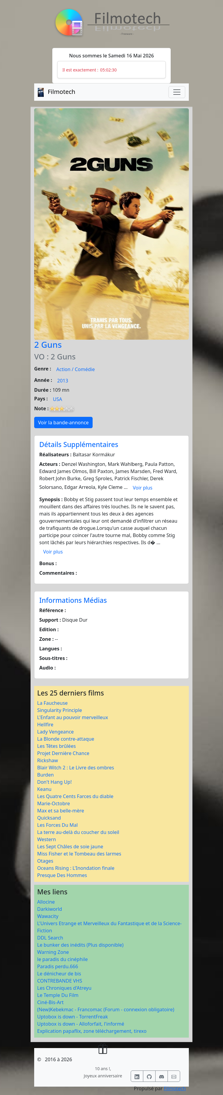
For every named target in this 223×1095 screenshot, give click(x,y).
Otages (45, 861)
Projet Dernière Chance (63, 753)
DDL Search (50, 937)
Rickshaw (47, 760)
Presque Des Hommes (62, 875)
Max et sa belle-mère (60, 810)
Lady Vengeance (55, 731)
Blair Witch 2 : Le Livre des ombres (75, 767)
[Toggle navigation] (176, 92)
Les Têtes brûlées (56, 746)
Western (46, 839)
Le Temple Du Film (58, 995)
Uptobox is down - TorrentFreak (72, 1016)
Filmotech (175, 1088)
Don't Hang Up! (54, 782)
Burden (45, 774)
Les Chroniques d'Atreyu (64, 988)
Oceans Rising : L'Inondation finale (75, 868)
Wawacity (47, 916)
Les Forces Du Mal (57, 825)
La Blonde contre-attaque (65, 739)
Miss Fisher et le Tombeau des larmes (79, 853)
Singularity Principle (59, 710)
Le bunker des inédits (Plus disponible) (80, 945)
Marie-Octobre (53, 803)
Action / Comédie (75, 369)
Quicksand (49, 818)
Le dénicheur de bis (59, 973)
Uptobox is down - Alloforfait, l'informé (80, 1024)
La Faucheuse (52, 703)
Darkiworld (49, 909)
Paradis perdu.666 (57, 966)
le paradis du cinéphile (62, 959)
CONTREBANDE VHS (59, 980)
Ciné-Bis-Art (50, 1002)
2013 (62, 380)
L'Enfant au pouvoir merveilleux (72, 717)
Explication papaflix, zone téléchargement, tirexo (92, 1031)
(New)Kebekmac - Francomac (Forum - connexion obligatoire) (105, 1009)
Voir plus (142, 487)
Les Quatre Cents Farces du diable (75, 796)
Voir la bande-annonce (63, 422)
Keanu (44, 789)
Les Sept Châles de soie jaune (70, 846)
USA (57, 399)
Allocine (46, 902)
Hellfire (45, 724)
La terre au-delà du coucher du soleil (78, 832)
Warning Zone (53, 952)
